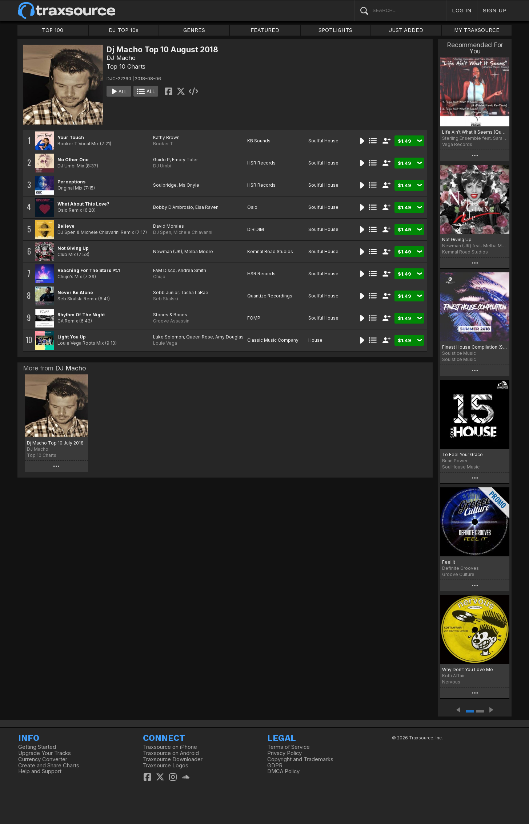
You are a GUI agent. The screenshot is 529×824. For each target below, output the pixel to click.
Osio (252, 207)
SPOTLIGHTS (335, 30)
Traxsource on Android (171, 753)
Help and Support (39, 771)
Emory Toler (185, 159)
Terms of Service (288, 747)
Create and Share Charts (48, 765)
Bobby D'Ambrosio (173, 207)
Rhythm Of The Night (81, 314)
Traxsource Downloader (173, 759)
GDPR (274, 765)
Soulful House (323, 140)
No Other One (73, 159)
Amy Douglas (229, 337)
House (315, 340)
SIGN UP (494, 10)
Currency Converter (42, 759)
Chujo (159, 276)
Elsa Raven (207, 207)
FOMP (253, 318)
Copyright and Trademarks (300, 759)
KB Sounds (258, 140)
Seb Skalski (165, 298)
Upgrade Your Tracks (44, 753)
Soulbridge (165, 185)
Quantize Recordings (269, 296)
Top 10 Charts (126, 66)
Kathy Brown (166, 137)
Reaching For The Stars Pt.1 (88, 270)
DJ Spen (162, 232)
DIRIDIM (255, 229)
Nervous (451, 682)
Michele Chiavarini (192, 232)
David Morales (168, 226)
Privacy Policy (284, 753)
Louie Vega (165, 343)
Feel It (448, 562)
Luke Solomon (168, 337)
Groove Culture (458, 574)
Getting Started (37, 747)
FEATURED (265, 30)
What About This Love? (83, 204)
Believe (66, 226)
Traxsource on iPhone (170, 747)
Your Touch (70, 137)
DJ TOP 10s (124, 30)
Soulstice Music (459, 359)
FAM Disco (164, 270)
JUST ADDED (406, 30)
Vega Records (457, 144)
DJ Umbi (162, 166)
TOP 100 (52, 30)
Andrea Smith (192, 270)
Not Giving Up (73, 248)
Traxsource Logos (165, 765)
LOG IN (462, 10)
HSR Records (261, 163)
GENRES (194, 30)
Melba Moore (198, 251)
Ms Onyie (189, 185)
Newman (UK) (167, 251)
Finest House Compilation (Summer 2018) (475, 347)
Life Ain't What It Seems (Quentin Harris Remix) (475, 132)
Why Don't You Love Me (467, 669)
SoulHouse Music (461, 467)
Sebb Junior (166, 292)
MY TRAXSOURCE (477, 30)
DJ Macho (121, 57)
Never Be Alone (75, 292)
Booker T (163, 143)
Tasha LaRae (194, 292)
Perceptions (71, 181)
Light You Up (71, 337)
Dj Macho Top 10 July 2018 (55, 443)
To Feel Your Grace (462, 454)
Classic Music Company (272, 340)
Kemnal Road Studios (270, 251)
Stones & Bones (170, 314)
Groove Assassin (171, 321)
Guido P (161, 159)
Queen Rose (199, 337)
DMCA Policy (283, 771)
